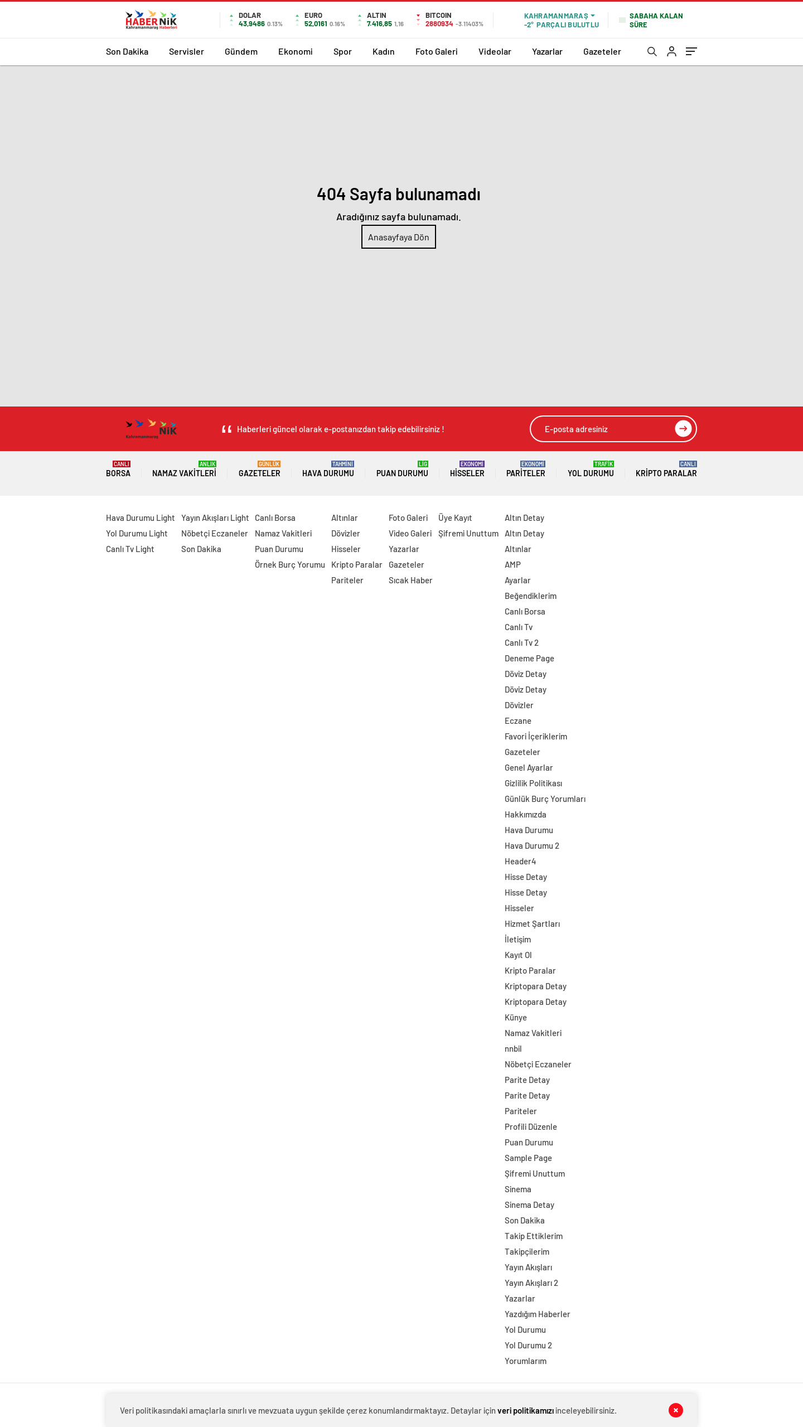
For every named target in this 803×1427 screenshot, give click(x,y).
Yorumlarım (525, 1361)
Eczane (518, 720)
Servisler (186, 51)
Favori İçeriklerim (536, 736)
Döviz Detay (525, 674)
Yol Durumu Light (137, 533)
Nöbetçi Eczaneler (214, 533)
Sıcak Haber (411, 580)
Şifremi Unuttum (468, 533)
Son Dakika (127, 51)
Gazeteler (602, 51)
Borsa (118, 469)
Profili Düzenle (531, 1126)
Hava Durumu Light (140, 517)
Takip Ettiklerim (534, 1236)
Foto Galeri (436, 51)
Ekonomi (295, 51)
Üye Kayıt (455, 517)
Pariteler (525, 469)
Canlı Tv (519, 627)
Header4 (520, 861)
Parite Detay (527, 1080)
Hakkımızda (525, 814)
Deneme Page (529, 658)
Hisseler (467, 469)
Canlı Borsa (275, 517)
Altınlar (344, 517)
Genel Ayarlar (529, 767)
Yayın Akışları (528, 1267)
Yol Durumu (591, 469)
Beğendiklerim (531, 596)
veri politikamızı (525, 1410)
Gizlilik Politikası (533, 783)
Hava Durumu (328, 469)
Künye (516, 1017)
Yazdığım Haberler (537, 1314)
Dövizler (345, 533)
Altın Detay (524, 517)
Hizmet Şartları (532, 923)
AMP (513, 564)
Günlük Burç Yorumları (545, 799)
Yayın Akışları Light (215, 517)
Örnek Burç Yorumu (290, 564)
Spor (342, 51)
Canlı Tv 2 (522, 642)
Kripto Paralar (666, 469)
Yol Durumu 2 (528, 1345)
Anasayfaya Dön (398, 236)
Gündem (241, 51)
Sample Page (528, 1158)
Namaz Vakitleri (184, 469)
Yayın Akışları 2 (531, 1283)
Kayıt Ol (518, 955)
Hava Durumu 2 (532, 845)
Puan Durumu (402, 469)
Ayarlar (518, 580)
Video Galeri (410, 533)
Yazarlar (547, 51)
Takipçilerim (527, 1251)
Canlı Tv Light (130, 549)
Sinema (518, 1189)
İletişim (518, 939)
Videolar (494, 51)
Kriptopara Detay (536, 986)
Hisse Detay (526, 877)
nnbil (513, 1048)
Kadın (384, 51)
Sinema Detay (529, 1204)
